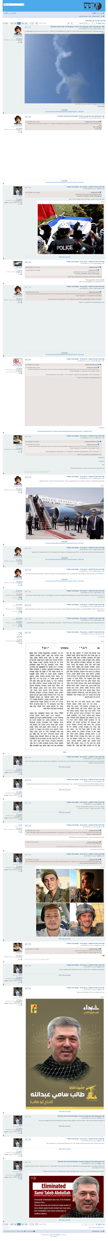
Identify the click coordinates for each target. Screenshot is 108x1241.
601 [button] (7, 23)
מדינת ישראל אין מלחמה (95, 21)
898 (17, 368)
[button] (36, 23)
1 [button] (30, 23)
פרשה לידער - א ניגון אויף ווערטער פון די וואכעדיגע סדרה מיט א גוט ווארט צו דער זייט (64, 111)
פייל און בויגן (19, 636)
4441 (17, 594)
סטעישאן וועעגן (19, 267)
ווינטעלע (97, 292)
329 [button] (12, 23)
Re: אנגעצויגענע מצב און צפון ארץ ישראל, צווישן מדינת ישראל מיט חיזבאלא (77, 27)
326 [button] (23, 23)
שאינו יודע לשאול (18, 35)
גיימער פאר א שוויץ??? (65, 256)
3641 (17, 828)
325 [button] (26, 23)
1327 (17, 199)
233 (17, 270)
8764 (17, 448)
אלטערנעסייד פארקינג (17, 365)
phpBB (58, 1234)
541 (17, 639)
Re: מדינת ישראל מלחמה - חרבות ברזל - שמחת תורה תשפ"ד (85, 187)
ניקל (98, 192)
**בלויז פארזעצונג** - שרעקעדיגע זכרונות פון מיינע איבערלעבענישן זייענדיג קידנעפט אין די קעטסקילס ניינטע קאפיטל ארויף (64, 431)
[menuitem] (94, 13)
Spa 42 (20, 195)
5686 (17, 38)
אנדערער (20, 824)
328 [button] (15, 23)
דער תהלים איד (19, 444)
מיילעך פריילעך (19, 590)
